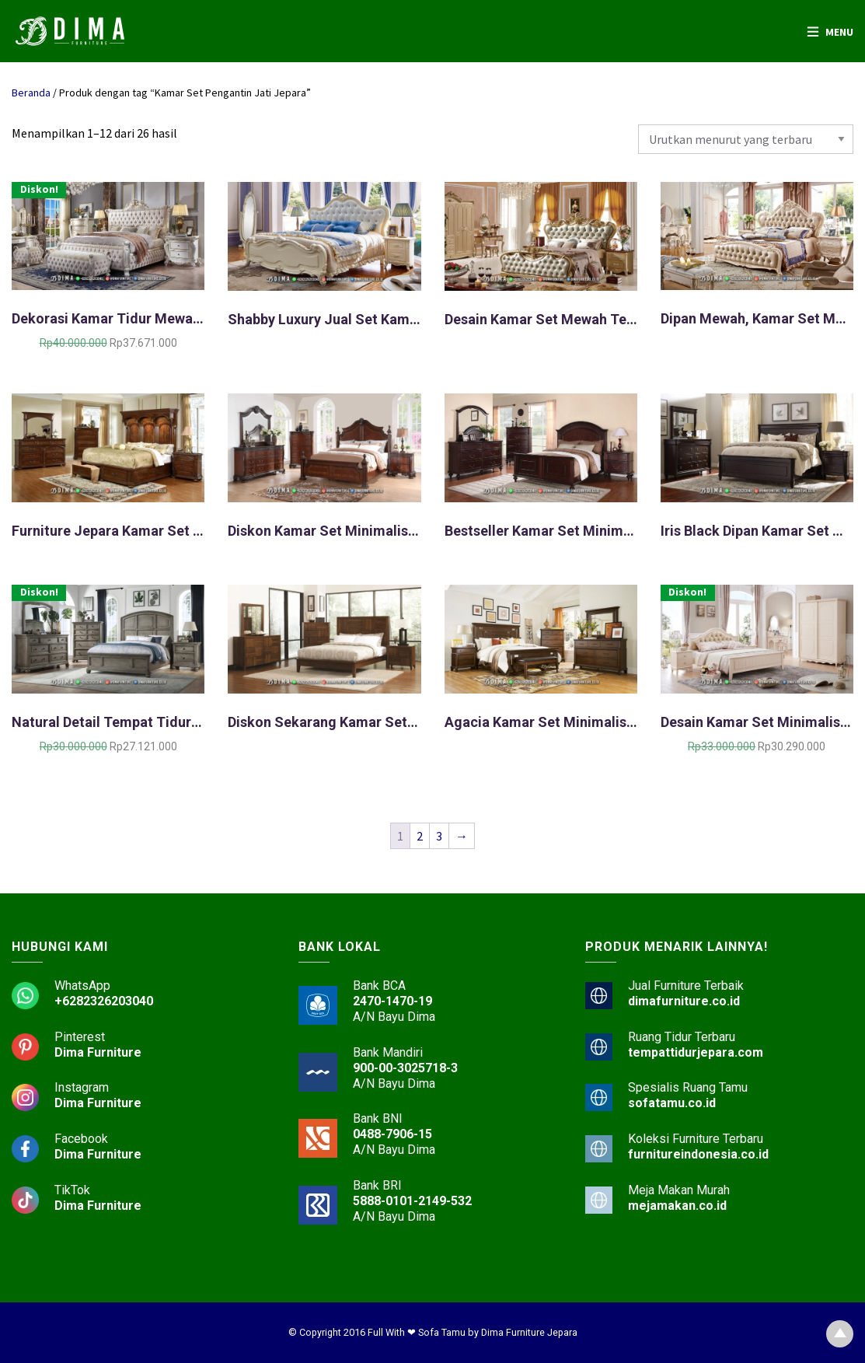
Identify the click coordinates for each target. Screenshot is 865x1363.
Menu (839, 32)
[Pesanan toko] (745, 139)
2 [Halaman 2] (420, 836)
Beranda (31, 93)
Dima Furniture (97, 1052)
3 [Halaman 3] (439, 836)
